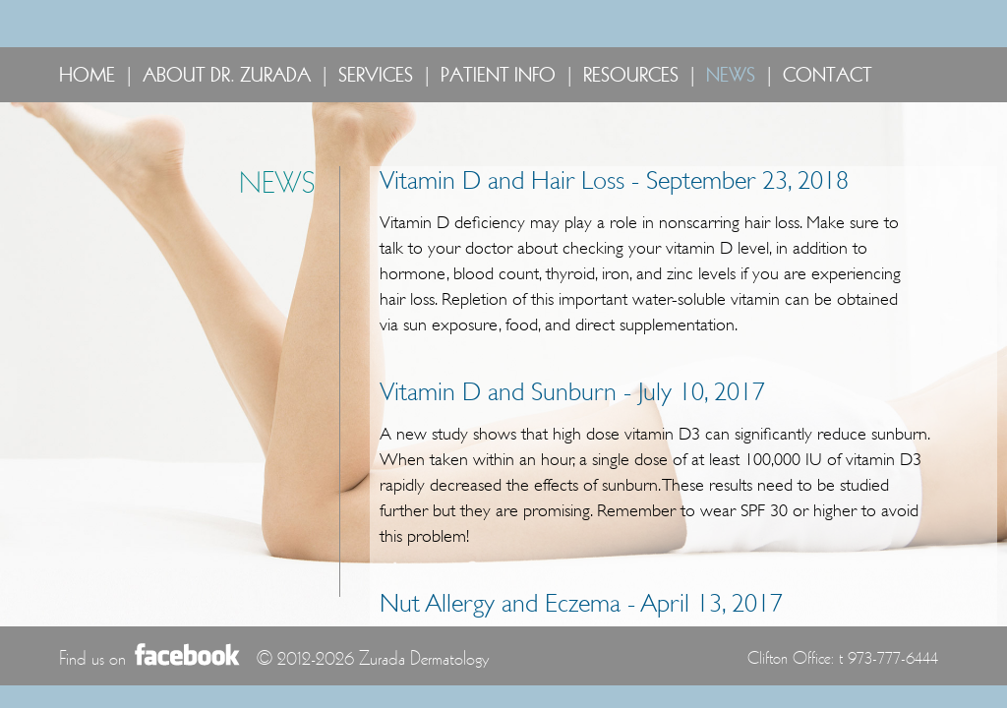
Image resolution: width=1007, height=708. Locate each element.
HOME (87, 75)
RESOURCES (631, 75)
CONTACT (827, 75)
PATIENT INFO (498, 75)
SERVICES (375, 75)
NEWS (730, 75)
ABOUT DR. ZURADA (227, 75)
